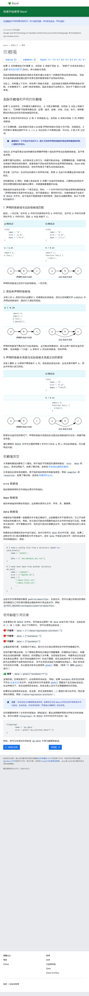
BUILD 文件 (11, 747)
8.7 (58, 59)
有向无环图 (13, 69)
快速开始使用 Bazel (15, 11)
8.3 (75, 59)
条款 (5, 984)
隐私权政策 (14, 984)
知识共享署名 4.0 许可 (45, 758)
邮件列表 (37, 21)
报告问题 (11, 59)
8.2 (80, 59)
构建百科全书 (45, 475)
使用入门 (14, 45)
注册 (62, 21)
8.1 (84, 59)
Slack (48, 968)
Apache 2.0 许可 (9, 761)
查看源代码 (29, 59)
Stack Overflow (52, 973)
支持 (48, 960)
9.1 (49, 59)
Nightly (43, 59)
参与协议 (50, 21)
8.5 (67, 59)
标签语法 (14, 682)
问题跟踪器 (51, 964)
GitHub (6, 964)
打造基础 (7, 21)
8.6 (62, 59)
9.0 (54, 59)
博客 (5, 960)
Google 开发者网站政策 (50, 761)
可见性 (55, 747)
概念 (23, 45)
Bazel (5, 45)
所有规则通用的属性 (58, 466)
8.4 (71, 59)
